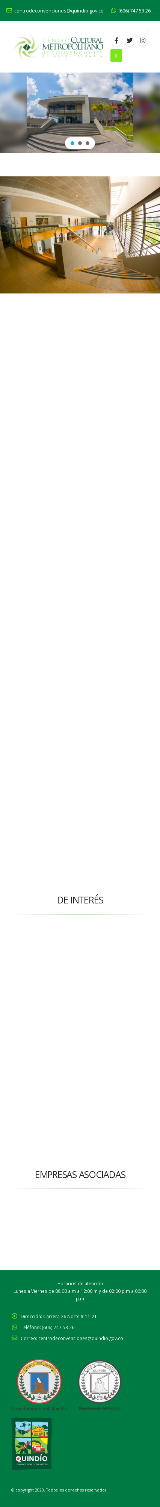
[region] (80, 113)
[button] (72, 143)
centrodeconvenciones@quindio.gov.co (55, 11)
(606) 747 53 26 (131, 11)
